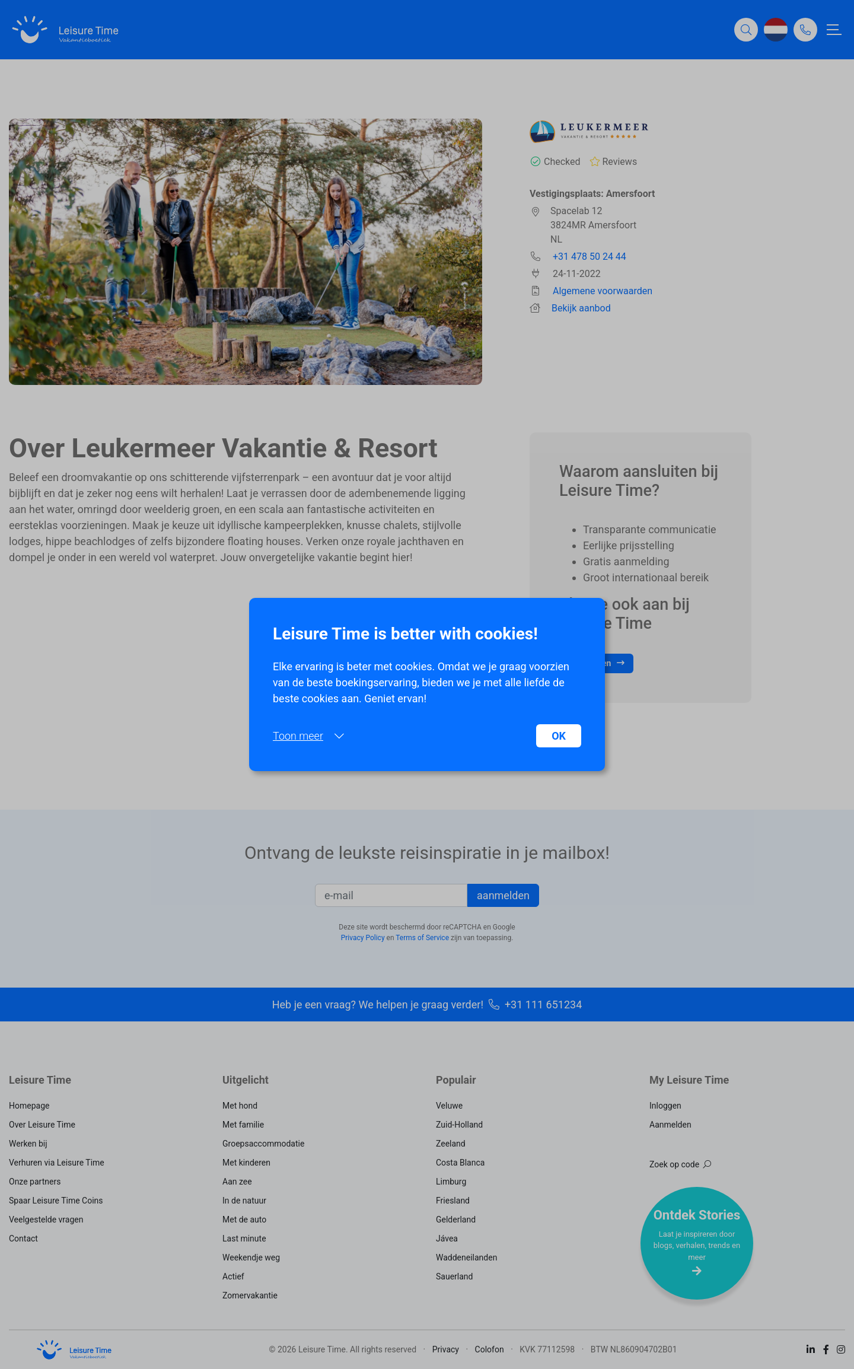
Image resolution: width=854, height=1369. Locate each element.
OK (559, 736)
